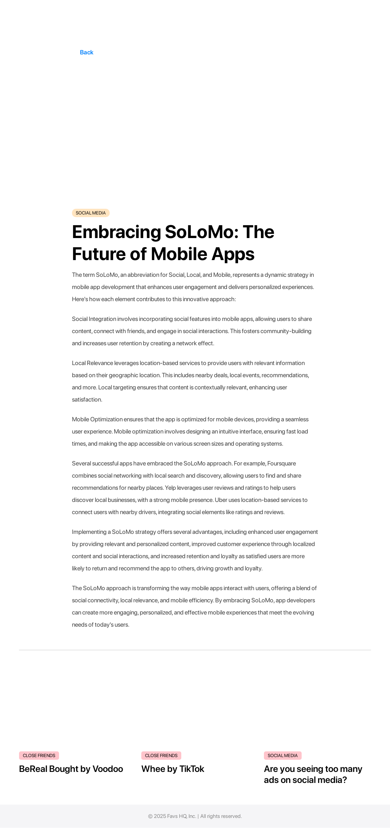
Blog (286, 820)
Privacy (306, 820)
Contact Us (354, 820)
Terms (328, 820)
